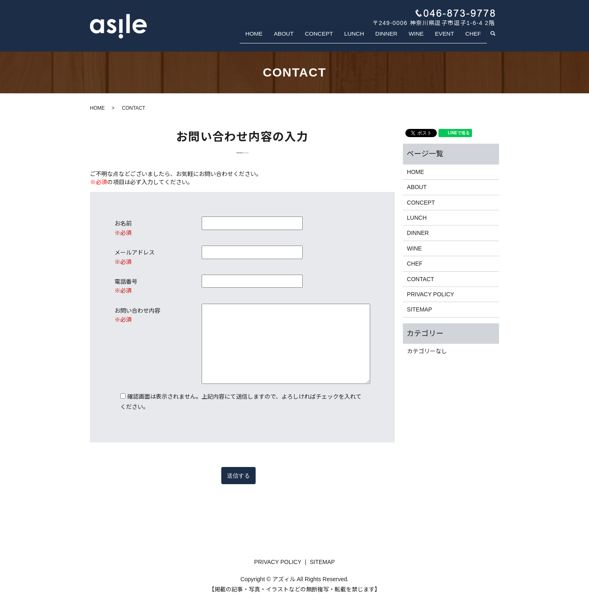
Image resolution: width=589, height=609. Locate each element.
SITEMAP (419, 309)
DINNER (396, 38)
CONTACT (420, 279)
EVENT (449, 38)
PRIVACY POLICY (430, 294)
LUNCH (367, 38)
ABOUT (301, 38)
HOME (274, 38)
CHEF (475, 38)
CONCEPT (334, 38)
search (497, 39)
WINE (423, 38)
